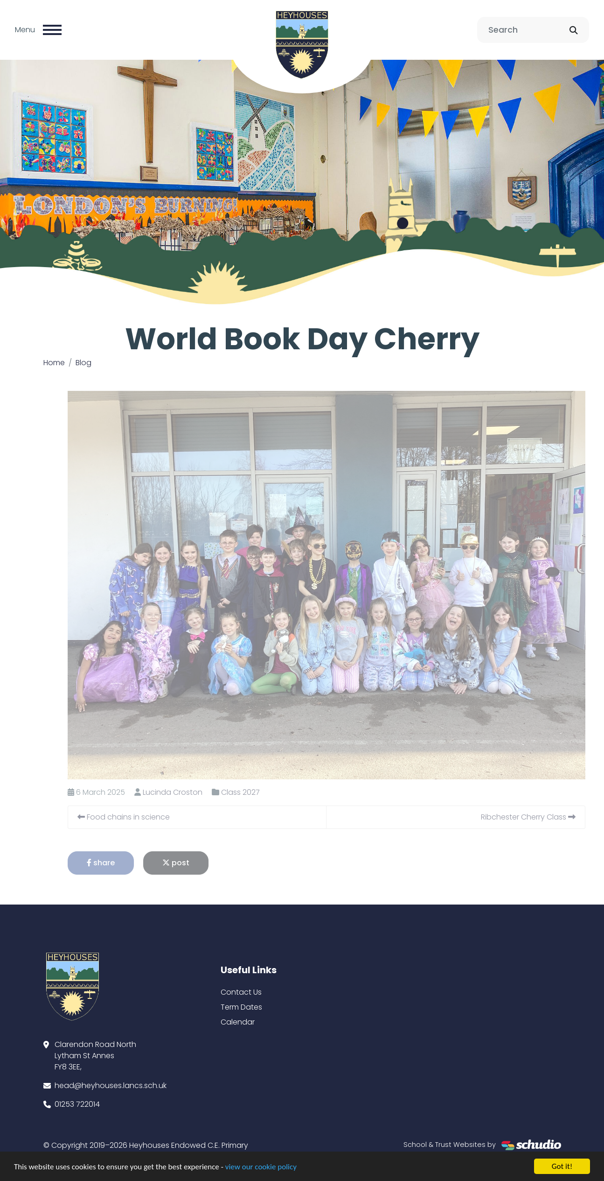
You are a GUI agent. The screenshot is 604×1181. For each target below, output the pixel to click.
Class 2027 (256, 792)
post (192, 862)
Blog (83, 362)
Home (54, 362)
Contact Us (241, 992)
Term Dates (241, 1007)
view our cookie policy (261, 1168)
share (117, 862)
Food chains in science (140, 817)
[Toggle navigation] (52, 29)
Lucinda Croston (189, 792)
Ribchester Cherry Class (544, 817)
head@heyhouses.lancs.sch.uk (111, 1085)
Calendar (238, 1022)
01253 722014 (77, 1104)
